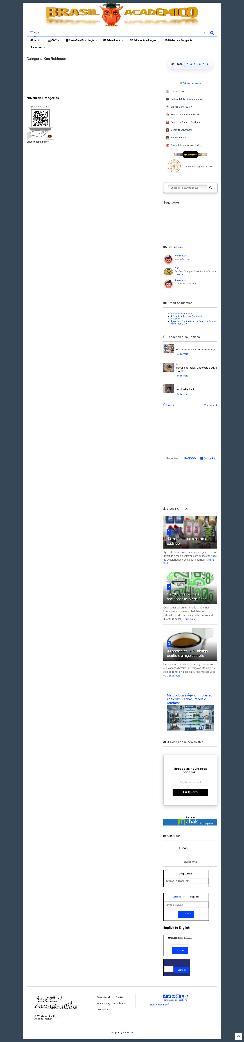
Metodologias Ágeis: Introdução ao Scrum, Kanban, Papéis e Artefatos (189, 699)
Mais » (180, 274)
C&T (53, 40)
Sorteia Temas (176, 138)
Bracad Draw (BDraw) (179, 107)
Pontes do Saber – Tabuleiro (183, 114)
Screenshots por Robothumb (175, 1000)
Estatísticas (120, 1003)
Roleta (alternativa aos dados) (184, 145)
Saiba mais (182, 354)
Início (35, 40)
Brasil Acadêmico (159, 1004)
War (177, 268)
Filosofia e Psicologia (81, 40)
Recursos (37, 47)
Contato (120, 997)
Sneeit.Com (128, 1032)
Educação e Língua (144, 40)
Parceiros (103, 1009)
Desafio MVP (175, 91)
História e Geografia (180, 40)
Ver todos (210, 405)
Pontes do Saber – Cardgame (184, 122)
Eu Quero (190, 792)
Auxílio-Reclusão (185, 389)
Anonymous (181, 255)
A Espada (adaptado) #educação (187, 316)
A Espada (175, 318)
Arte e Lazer (113, 40)
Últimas (168, 405)
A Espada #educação (181, 313)
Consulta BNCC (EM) (179, 130)
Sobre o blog (103, 1003)
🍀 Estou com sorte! (190, 83)
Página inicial (103, 997)
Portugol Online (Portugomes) (184, 99)
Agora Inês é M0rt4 (180, 323)
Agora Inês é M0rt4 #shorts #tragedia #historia (194, 321)
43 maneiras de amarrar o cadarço (196, 349)
